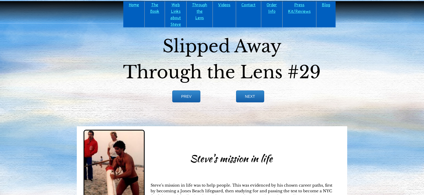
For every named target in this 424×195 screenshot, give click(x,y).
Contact (248, 4)
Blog (326, 4)
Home (134, 4)
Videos (224, 4)
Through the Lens (199, 11)
